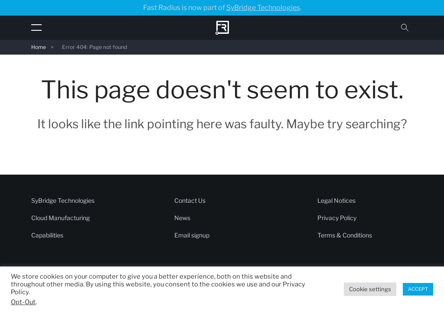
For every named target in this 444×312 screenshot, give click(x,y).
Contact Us (190, 200)
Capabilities (47, 235)
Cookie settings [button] (370, 289)
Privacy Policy (336, 217)
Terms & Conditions (344, 235)
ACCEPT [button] (418, 289)
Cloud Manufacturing (60, 217)
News (182, 217)
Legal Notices (336, 200)
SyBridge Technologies (263, 7)
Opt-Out (23, 302)
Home (38, 47)
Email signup (191, 235)
